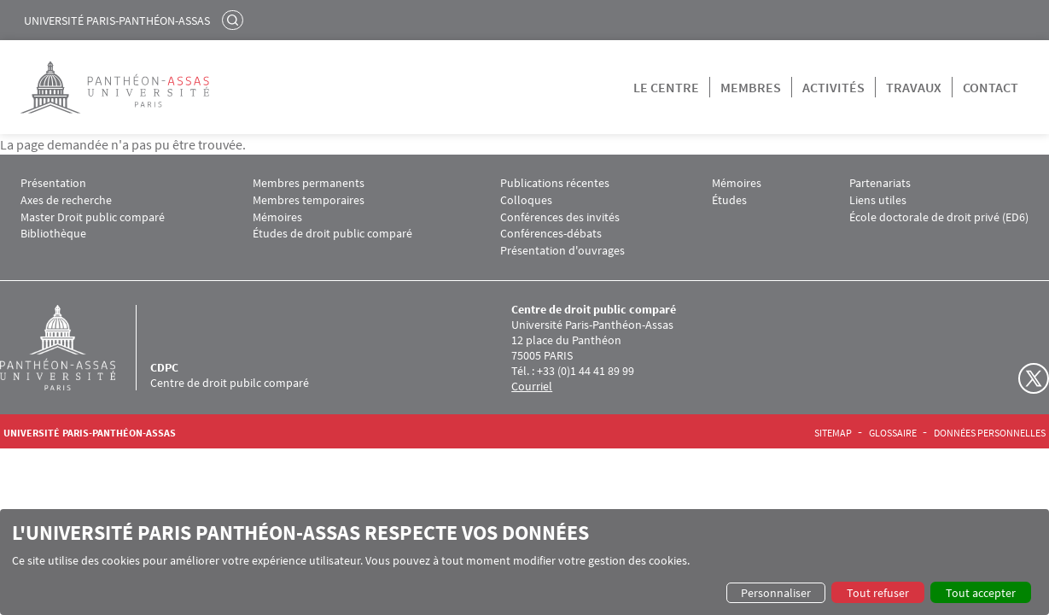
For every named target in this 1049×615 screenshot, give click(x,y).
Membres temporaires (308, 200)
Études (729, 200)
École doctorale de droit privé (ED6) (939, 217)
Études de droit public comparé (332, 233)
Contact (990, 87)
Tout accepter (981, 592)
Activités (833, 87)
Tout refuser (878, 592)
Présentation (53, 183)
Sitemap (833, 433)
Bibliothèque (53, 233)
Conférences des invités (560, 217)
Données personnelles (990, 433)
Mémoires (277, 217)
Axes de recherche (66, 200)
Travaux (913, 87)
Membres (750, 87)
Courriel (531, 386)
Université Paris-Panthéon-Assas (117, 20)
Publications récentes (554, 183)
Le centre (666, 87)
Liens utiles (877, 200)
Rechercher (234, 19)
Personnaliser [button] (776, 592)
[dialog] (524, 562)
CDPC (164, 367)
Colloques (526, 200)
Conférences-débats (551, 233)
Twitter (1033, 378)
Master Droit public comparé (92, 217)
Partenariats (880, 183)
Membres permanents (308, 183)
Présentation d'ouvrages (562, 250)
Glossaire (893, 433)
